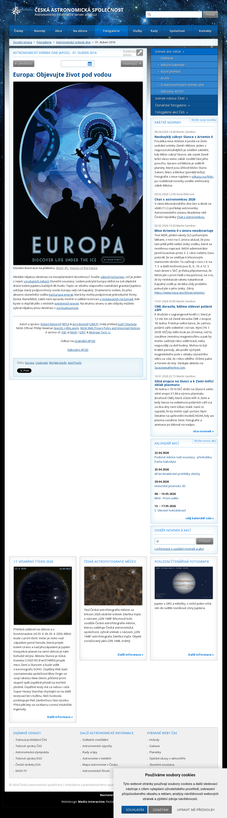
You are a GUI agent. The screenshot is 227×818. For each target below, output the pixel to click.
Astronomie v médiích (96, 758)
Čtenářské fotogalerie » (172, 105)
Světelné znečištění (95, 740)
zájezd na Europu (112, 277)
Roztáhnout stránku (130, 52)
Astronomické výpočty (97, 746)
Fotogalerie (111, 31)
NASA (59, 268)
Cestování (41, 363)
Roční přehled (170, 71)
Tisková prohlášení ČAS (31, 740)
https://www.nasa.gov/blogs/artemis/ (180, 293)
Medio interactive (91, 802)
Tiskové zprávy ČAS (29, 746)
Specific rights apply (66, 328)
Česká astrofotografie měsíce (110, 561)
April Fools (74, 363)
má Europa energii (61, 295)
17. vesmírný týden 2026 (33, 561)
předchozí (25, 64)
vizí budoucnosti (67, 308)
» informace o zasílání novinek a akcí (179, 549)
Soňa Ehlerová (185, 194)
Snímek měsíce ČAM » (171, 98)
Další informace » (60, 717)
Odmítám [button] (160, 810)
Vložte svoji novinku (204, 120)
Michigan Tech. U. (100, 332)
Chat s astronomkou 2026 (175, 199)
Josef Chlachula (127, 324)
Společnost (177, 31)
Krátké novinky (168, 122)
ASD (64, 332)
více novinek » (203, 431)
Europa (29, 363)
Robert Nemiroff (51, 324)
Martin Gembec (186, 132)
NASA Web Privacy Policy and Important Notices (110, 328)
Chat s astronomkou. (191, 217)
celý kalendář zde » (200, 518)
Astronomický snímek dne (73, 42)
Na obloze (80, 31)
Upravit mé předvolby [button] (196, 810)
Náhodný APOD (78, 350)
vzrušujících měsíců (36, 281)
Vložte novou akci (205, 441)
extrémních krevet (67, 303)
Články (18, 31)
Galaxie (154, 746)
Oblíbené (167, 58)
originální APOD (84, 341)
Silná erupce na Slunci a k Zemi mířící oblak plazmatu (184, 383)
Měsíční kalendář (173, 65)
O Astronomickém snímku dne (182, 85)
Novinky (39, 31)
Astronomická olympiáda (32, 752)
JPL (66, 268)
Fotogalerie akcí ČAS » (171, 112)
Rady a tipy (89, 752)
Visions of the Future (84, 268)
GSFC (82, 332)
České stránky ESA (28, 765)
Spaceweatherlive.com (170, 368)
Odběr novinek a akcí (173, 530)
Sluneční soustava (161, 765)
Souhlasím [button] (135, 810)
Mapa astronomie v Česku (100, 765)
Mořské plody (58, 363)
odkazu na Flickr (202, 177)
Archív (165, 78)
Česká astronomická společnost (40, 785)
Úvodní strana (22, 42)
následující (130, 64)
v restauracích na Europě (116, 299)
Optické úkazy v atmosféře (167, 758)
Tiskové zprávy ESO (29, 758)
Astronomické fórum (96, 771)
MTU (65, 324)
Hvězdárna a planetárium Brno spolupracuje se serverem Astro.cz (109, 785)
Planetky (155, 752)
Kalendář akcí (167, 443)
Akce (58, 31)
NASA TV (21, 771)
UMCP (94, 324)
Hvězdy (154, 740)
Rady (154, 31)
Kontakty (205, 31)
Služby (137, 31)
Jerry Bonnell (80, 324)
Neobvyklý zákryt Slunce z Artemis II (184, 137)
